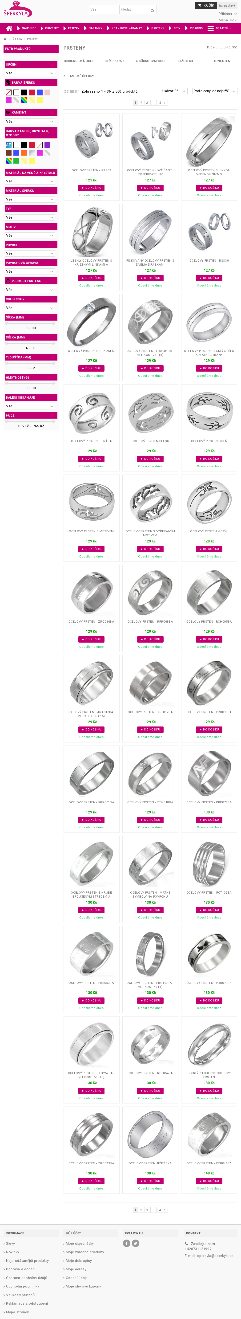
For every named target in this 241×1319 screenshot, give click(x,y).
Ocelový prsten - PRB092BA (209, 983)
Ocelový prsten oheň (209, 441)
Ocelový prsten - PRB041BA (209, 1163)
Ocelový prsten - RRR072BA (209, 802)
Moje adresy (76, 1269)
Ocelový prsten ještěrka (150, 1163)
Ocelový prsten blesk (150, 441)
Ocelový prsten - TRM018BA (150, 802)
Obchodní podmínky (22, 1286)
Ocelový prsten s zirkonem (91, 351)
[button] (219, 28)
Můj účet (73, 1233)
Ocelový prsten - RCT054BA (150, 1073)
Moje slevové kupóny (83, 1286)
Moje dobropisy (79, 1261)
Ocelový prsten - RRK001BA (91, 802)
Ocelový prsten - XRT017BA (150, 712)
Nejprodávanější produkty (27, 1261)
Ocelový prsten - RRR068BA (150, 621)
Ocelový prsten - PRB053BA (91, 983)
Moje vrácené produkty (85, 1252)
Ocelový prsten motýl (209, 531)
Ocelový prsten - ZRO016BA (91, 621)
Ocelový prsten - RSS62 (91, 170)
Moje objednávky (80, 1243)
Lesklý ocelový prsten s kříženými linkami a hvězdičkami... (91, 264)
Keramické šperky (79, 76)
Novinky (12, 1252)
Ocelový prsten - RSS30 (209, 260)
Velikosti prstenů (20, 1295)
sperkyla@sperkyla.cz (215, 1256)
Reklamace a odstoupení (27, 1303)
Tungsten (222, 61)
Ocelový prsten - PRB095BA (209, 712)
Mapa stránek (17, 1312)
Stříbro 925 (114, 61)
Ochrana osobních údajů (26, 1278)
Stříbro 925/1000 (150, 61)
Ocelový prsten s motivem (91, 531)
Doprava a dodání (21, 1269)
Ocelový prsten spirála (91, 441)
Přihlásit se (227, 14)
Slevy (10, 1243)
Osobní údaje (77, 1278)
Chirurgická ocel (79, 61)
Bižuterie (186, 61)
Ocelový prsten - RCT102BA (209, 892)
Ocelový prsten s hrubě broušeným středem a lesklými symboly (91, 896)
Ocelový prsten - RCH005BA (209, 621)
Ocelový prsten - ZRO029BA (91, 1163)
